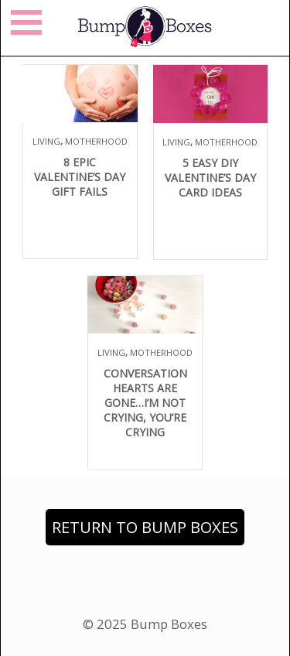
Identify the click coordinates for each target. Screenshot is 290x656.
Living (46, 141)
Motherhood (96, 141)
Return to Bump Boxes (145, 527)
